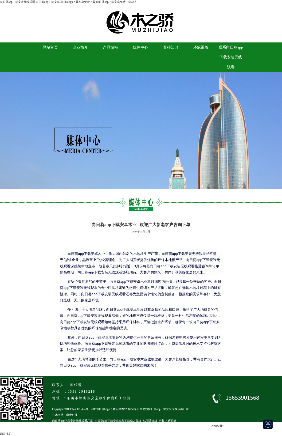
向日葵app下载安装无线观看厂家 (72, 420)
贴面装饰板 (150, 420)
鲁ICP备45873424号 (76, 409)
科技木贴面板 (167, 420)
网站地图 (5, 434)
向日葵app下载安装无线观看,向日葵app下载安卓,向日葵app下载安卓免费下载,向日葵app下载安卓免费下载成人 (68, 2)
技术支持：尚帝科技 (65, 415)
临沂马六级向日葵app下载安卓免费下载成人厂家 (82, 426)
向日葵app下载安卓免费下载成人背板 (118, 420)
